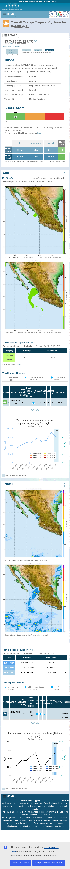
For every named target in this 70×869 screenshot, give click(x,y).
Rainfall (50, 143)
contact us (33, 1)
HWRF (38, 50)
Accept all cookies (20, 863)
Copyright (37, 800)
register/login (44, 1)
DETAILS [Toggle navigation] (10, 35)
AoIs (33, 343)
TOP (64, 174)
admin (54, 1)
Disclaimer (26, 800)
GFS (26, 50)
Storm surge (35, 143)
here (39, 133)
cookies (65, 800)
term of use (23, 1)
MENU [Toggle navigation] (8, 14)
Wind (20, 143)
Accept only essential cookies (49, 863)
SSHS (19, 365)
